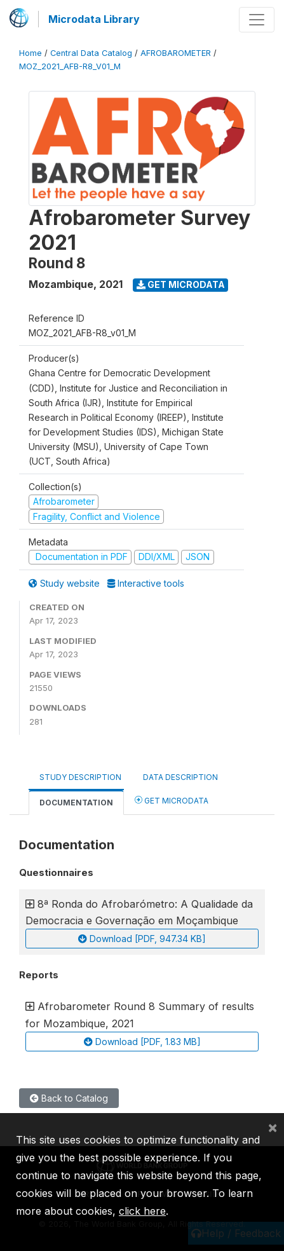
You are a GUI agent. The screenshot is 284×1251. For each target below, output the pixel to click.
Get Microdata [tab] (171, 800)
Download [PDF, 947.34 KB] (142, 938)
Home (30, 53)
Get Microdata (181, 284)
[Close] (272, 1127)
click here (142, 1211)
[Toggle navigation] (256, 19)
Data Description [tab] (180, 777)
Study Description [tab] (80, 777)
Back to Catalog (69, 1098)
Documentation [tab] (76, 802)
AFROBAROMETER (175, 53)
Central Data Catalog (91, 53)
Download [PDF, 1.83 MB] (142, 1041)
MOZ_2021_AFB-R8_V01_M (70, 66)
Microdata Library (94, 19)
